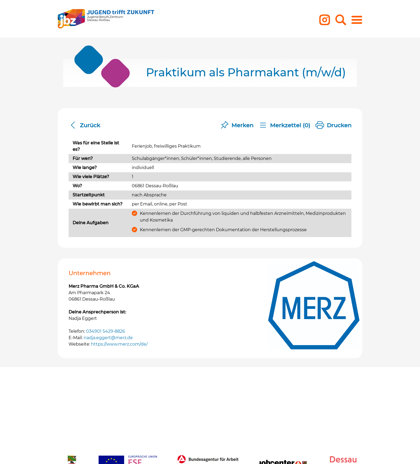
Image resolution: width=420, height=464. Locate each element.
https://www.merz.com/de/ (119, 344)
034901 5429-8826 (105, 331)
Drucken (333, 125)
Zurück (84, 125)
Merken (236, 125)
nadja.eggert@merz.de (108, 337)
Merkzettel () (284, 125)
